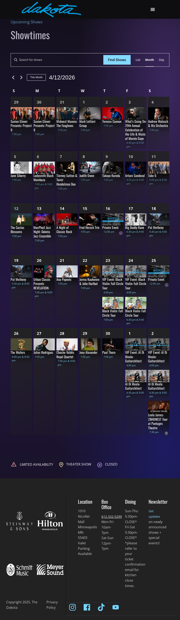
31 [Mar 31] (62, 102)
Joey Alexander (88, 352)
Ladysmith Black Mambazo (44, 177)
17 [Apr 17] (131, 208)
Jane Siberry (18, 175)
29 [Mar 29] (16, 102)
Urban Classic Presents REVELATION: (42, 283)
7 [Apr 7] (61, 156)
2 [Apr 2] (107, 102)
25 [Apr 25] (153, 260)
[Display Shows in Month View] (149, 60)
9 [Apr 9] (107, 156)
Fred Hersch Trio (89, 227)
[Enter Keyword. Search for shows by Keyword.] (57, 60)
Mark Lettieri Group (87, 123)
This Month (36, 77)
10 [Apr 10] (131, 156)
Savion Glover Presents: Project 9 (21, 125)
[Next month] (21, 77)
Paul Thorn (108, 352)
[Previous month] (13, 77)
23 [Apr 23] (108, 260)
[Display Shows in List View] (138, 60)
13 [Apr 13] (39, 208)
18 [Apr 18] (153, 208)
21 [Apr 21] (62, 260)
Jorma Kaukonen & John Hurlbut (89, 281)
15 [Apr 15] (85, 208)
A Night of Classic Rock (64, 229)
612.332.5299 (111, 516)
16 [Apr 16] (108, 208)
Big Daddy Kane (134, 227)
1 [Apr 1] (84, 102)
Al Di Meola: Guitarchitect (133, 386)
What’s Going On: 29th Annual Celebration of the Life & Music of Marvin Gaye (135, 130)
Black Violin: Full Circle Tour (112, 313)
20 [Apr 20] (39, 260)
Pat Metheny (156, 227)
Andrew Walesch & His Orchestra (158, 123)
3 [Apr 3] (130, 102)
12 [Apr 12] (16, 208)
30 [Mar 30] (39, 102)
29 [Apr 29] (85, 333)
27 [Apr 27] (39, 333)
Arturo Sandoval (135, 175)
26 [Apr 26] (16, 333)
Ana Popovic (63, 279)
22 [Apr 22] (85, 260)
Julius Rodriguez (43, 352)
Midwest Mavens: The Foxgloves (66, 123)
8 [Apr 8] (84, 156)
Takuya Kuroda (111, 175)
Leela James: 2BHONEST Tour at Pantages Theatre (158, 421)
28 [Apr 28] (62, 333)
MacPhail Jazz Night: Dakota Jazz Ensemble (42, 231)
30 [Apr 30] (108, 333)
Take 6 (152, 175)
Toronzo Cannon (111, 121)
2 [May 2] (152, 333)
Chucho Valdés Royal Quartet (65, 354)
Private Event (110, 227)
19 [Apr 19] (16, 260)
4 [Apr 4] (152, 102)
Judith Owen (86, 175)
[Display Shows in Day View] (161, 60)
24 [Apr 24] (131, 260)
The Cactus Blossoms (17, 229)
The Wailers (18, 352)
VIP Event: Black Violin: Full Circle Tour (112, 283)
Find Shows (117, 60)
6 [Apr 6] (38, 156)
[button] (152, 9)
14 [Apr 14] (62, 208)
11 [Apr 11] (153, 156)
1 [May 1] (130, 333)
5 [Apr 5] (15, 156)
